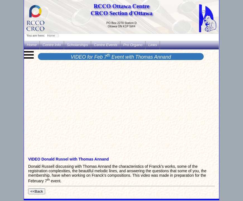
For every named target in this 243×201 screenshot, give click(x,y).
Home (51, 35)
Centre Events (105, 45)
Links (152, 45)
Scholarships (77, 45)
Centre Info (52, 45)
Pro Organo (132, 45)
